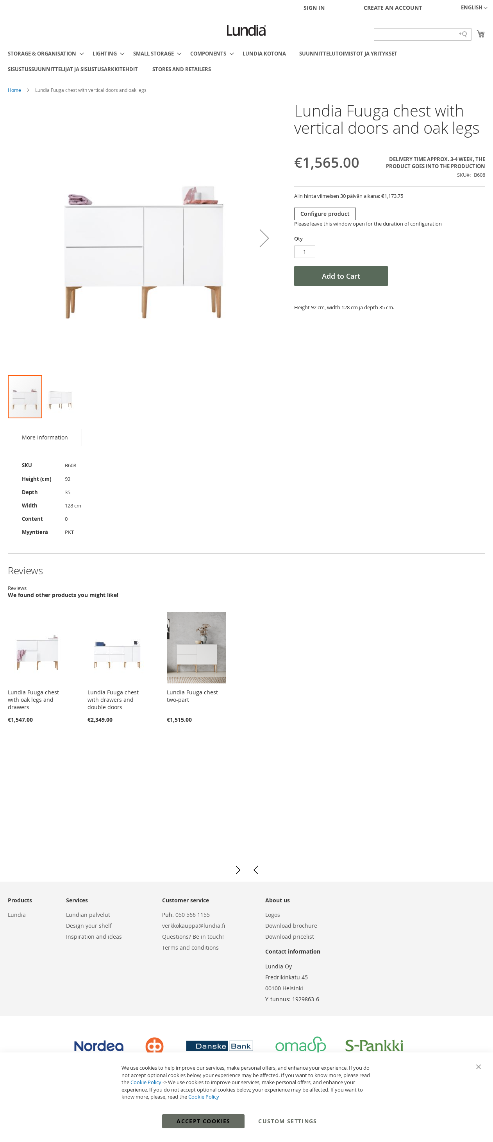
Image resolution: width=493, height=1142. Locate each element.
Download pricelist (289, 936)
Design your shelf (89, 925)
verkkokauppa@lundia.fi (193, 925)
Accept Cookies (203, 1121)
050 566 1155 (192, 914)
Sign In (314, 7)
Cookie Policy (145, 1082)
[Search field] (423, 34)
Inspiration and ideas (94, 936)
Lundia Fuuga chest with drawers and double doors (113, 699)
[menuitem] (43, 53)
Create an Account (393, 7)
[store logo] (246, 30)
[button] (474, 8)
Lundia (17, 914)
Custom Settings (287, 1121)
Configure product (325, 213)
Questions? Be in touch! (193, 936)
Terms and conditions (190, 947)
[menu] (246, 61)
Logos (272, 914)
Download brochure (291, 925)
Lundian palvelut (88, 914)
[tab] (45, 437)
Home (15, 90)
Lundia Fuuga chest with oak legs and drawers (33, 699)
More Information (45, 437)
